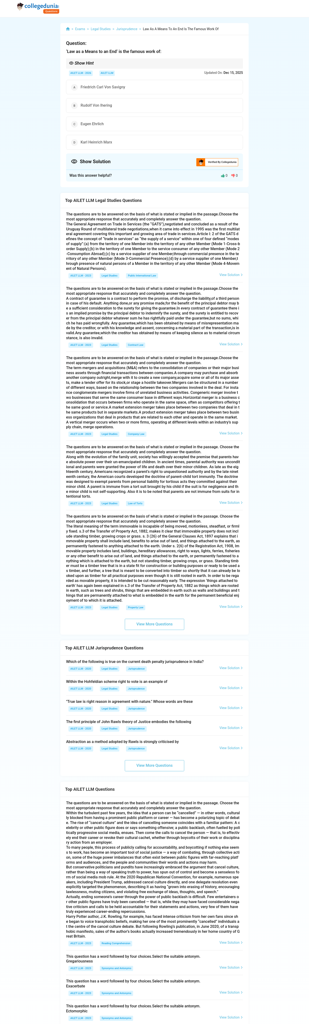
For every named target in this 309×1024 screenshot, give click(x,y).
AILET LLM (107, 73)
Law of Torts (135, 503)
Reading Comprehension (116, 943)
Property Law (135, 607)
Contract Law (135, 345)
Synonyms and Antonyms (116, 968)
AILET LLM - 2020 (80, 668)
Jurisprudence (136, 668)
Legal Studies (110, 275)
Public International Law (142, 275)
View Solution (231, 275)
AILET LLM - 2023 (80, 275)
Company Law (136, 434)
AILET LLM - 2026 (80, 73)
